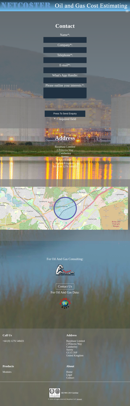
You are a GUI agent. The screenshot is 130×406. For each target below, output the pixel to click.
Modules (7, 371)
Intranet (79, 399)
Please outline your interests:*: (65, 85)
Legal (69, 374)
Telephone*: (65, 55)
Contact (70, 377)
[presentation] (65, 104)
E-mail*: (64, 65)
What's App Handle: (65, 75)
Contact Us (65, 286)
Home (69, 371)
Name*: (65, 35)
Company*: (65, 45)
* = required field (65, 119)
